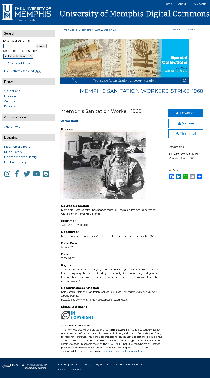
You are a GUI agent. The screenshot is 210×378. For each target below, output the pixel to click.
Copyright (75, 369)
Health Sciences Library (20, 157)
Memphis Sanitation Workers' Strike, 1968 (141, 91)
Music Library (13, 151)
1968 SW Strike (102, 29)
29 (114, 29)
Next (190, 29)
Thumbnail (186, 133)
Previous (175, 29)
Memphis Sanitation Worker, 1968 (101, 111)
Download (186, 113)
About (75, 364)
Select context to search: (20, 50)
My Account (103, 364)
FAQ (87, 364)
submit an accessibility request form (123, 350)
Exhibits (9, 106)
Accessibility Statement (130, 364)
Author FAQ (12, 126)
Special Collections (80, 29)
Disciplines (11, 96)
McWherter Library (17, 146)
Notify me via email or (22, 70)
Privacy (62, 369)
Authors (9, 101)
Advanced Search (20, 63)
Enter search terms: (16, 40)
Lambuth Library (15, 162)
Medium (186, 123)
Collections (12, 91)
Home (63, 29)
